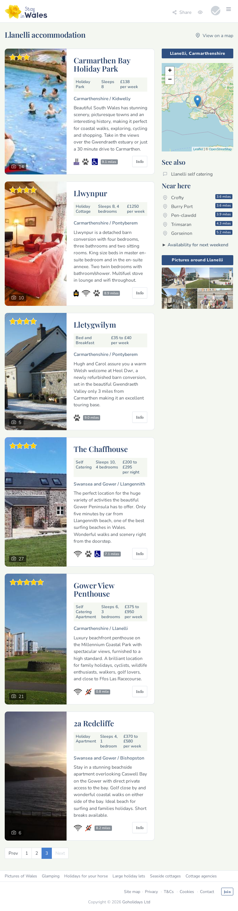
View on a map (214, 35)
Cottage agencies (201, 876)
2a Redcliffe (94, 723)
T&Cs (169, 892)
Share (181, 12)
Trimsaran (197, 224)
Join (227, 891)
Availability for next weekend (198, 245)
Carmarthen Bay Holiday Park (102, 64)
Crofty (197, 197)
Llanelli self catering (188, 174)
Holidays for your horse (86, 876)
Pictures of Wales (21, 876)
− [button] (170, 79)
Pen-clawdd (197, 215)
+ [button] (170, 71)
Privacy (151, 892)
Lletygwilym (95, 324)
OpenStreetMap (220, 149)
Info (140, 161)
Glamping (51, 876)
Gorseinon (197, 233)
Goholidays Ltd (136, 902)
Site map (132, 892)
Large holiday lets (129, 876)
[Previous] (13, 853)
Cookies (187, 892)
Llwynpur (90, 193)
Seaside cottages (165, 876)
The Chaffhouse (101, 449)
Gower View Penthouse (94, 589)
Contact (207, 892)
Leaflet (198, 149)
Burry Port (197, 206)
